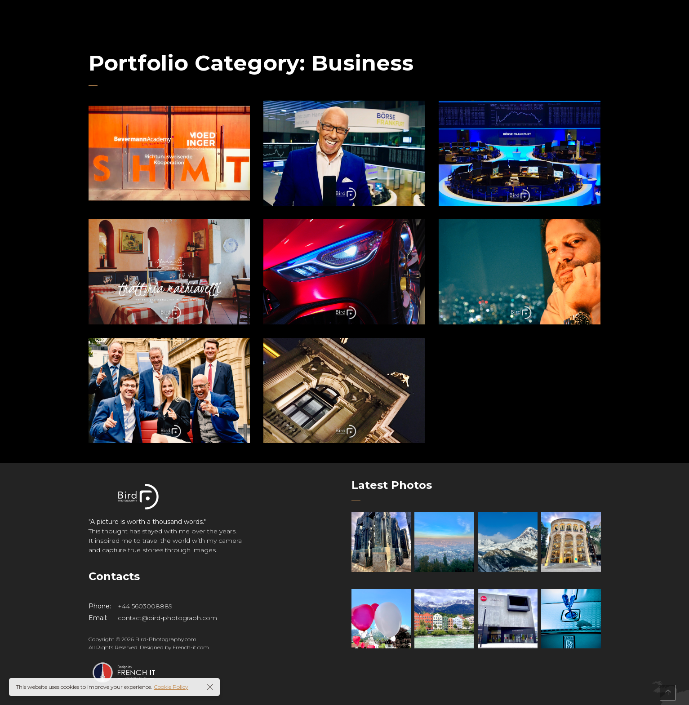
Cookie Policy (171, 686)
